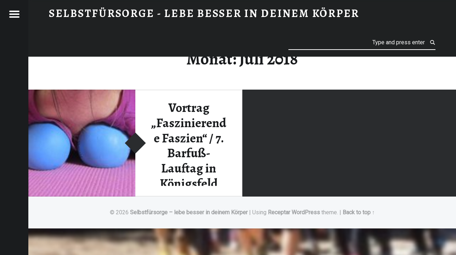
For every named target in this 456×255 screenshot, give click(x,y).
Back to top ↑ (359, 212)
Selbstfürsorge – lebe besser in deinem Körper (189, 212)
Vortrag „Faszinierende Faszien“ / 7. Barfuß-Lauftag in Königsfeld (188, 145)
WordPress (306, 212)
